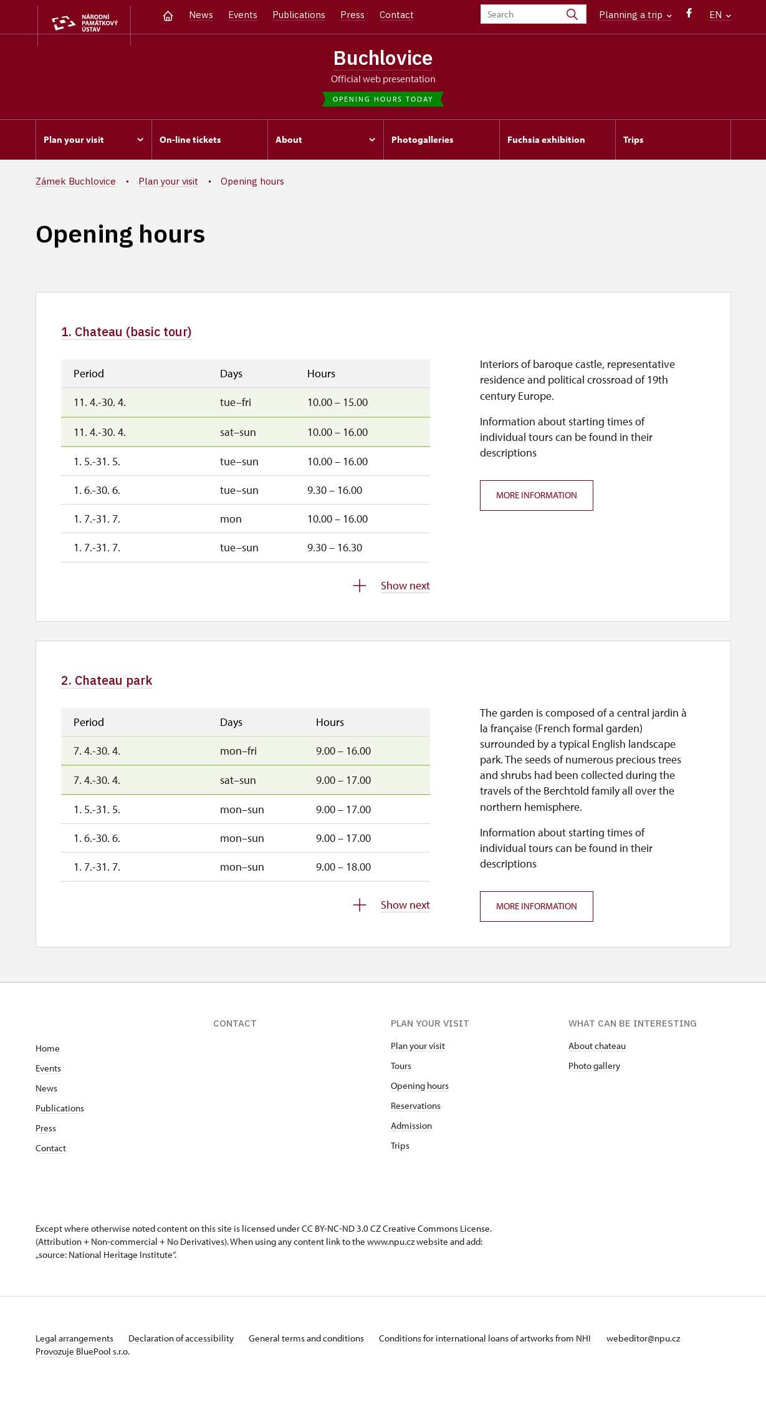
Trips (400, 1155)
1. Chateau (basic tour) (144, 335)
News (201, 15)
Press (352, 15)
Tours (401, 1075)
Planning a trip (635, 15)
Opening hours (420, 1095)
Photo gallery (594, 1075)
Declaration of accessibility (188, 1347)
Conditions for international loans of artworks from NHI (506, 1347)
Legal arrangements (75, 1347)
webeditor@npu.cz (670, 1347)
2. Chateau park (119, 686)
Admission (411, 1135)
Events (242, 15)
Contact (397, 15)
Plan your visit (418, 1055)
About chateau (597, 1055)
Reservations (416, 1115)
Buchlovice (383, 58)
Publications (298, 15)
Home (48, 1057)
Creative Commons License (436, 1238)
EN (720, 15)
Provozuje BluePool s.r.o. (83, 1360)
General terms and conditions (321, 1347)
